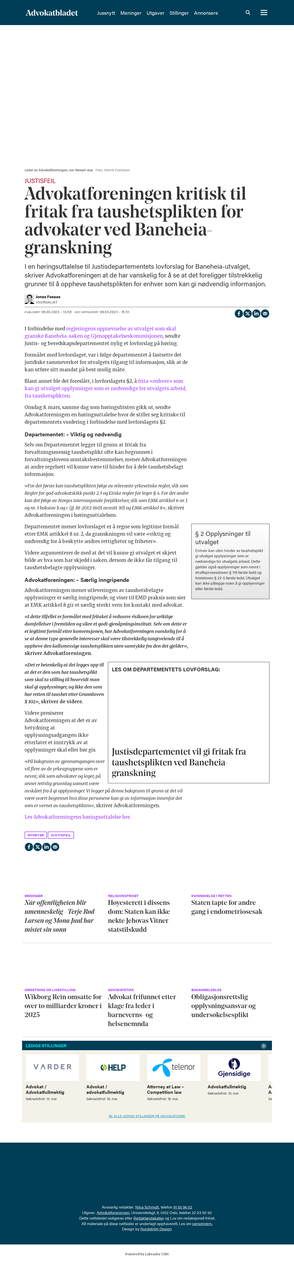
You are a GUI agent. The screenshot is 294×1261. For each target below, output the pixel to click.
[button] (264, 1046)
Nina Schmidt (147, 1207)
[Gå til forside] (52, 12)
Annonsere (218, 12)
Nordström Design (156, 1229)
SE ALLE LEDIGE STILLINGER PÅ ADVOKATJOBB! (147, 1115)
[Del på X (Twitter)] (247, 313)
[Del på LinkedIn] (256, 313)
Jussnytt (118, 12)
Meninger (142, 12)
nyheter (36, 834)
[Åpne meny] (264, 12)
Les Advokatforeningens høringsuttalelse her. (78, 817)
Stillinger (190, 12)
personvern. (202, 1223)
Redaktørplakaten (148, 1218)
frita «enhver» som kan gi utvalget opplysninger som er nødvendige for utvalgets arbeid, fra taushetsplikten (105, 388)
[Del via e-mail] (265, 313)
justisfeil (61, 834)
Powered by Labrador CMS (147, 1254)
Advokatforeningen (113, 1212)
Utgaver (167, 12)
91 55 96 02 (182, 1207)
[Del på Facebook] (239, 313)
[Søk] (248, 12)
